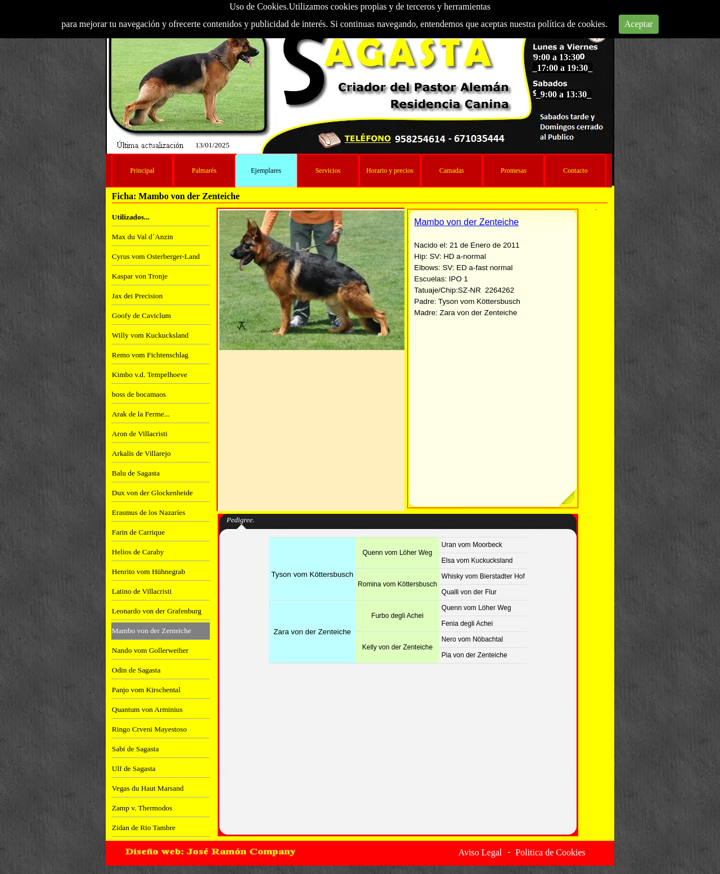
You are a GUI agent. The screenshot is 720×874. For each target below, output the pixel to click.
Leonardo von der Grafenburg (156, 611)
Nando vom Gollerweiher (150, 650)
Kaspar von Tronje (140, 276)
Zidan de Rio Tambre (144, 827)
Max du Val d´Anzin (142, 236)
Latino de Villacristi (142, 591)
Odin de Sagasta (136, 670)
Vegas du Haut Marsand (148, 788)
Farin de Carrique (138, 532)
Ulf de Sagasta (134, 768)
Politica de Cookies (550, 852)
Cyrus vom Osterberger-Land (156, 256)
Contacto (575, 170)
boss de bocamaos (139, 394)
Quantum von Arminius (147, 709)
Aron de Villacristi (140, 433)
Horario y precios (389, 170)
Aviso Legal (480, 852)
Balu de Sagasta (136, 473)
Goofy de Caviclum (141, 315)
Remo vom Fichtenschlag (150, 355)
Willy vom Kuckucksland (150, 335)
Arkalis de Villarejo (141, 453)
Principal (142, 170)
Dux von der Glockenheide (152, 492)
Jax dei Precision (137, 296)
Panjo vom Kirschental (146, 689)
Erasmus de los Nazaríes (149, 512)
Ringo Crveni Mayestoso (149, 729)
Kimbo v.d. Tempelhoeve (149, 374)
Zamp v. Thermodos (142, 808)
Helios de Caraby (138, 552)
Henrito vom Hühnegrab (148, 571)
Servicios (328, 170)
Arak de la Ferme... (141, 414)
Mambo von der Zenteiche (151, 630)
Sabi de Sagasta (135, 749)
